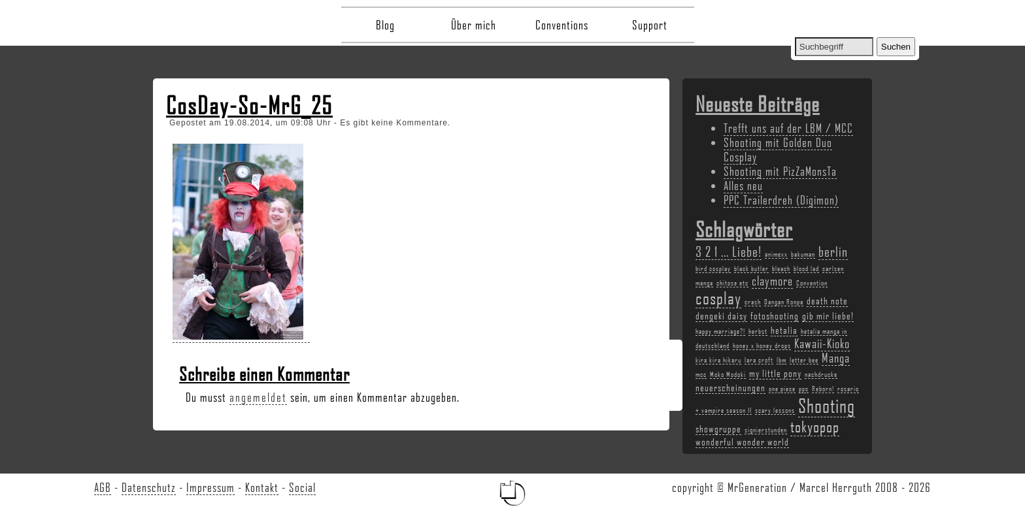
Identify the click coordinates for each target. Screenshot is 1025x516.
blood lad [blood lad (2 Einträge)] (806, 268)
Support (649, 25)
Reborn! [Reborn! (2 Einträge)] (823, 389)
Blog (385, 25)
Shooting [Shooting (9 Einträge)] (826, 405)
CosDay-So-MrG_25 (249, 105)
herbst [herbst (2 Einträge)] (757, 331)
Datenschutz (149, 487)
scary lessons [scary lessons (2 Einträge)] (775, 410)
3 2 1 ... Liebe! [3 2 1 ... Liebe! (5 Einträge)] (729, 251)
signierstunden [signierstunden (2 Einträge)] (766, 430)
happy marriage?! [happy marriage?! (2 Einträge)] (720, 331)
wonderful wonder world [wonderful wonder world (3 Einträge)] (742, 441)
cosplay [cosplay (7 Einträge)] (718, 298)
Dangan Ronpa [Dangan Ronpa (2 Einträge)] (783, 302)
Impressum (210, 487)
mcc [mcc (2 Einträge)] (701, 374)
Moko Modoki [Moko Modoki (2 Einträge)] (728, 374)
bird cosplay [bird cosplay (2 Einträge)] (713, 268)
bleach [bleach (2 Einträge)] (781, 268)
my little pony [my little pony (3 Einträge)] (775, 373)
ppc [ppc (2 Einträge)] (804, 389)
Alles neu (743, 185)
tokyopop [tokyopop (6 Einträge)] (814, 426)
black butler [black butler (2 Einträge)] (751, 268)
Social (302, 487)
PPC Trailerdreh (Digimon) (781, 200)
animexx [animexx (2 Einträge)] (776, 254)
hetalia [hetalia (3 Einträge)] (784, 330)
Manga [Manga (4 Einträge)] (836, 358)
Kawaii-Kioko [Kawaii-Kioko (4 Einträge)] (822, 343)
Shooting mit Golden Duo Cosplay (778, 149)
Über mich (473, 25)
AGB (102, 487)
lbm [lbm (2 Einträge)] (781, 360)
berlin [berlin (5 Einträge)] (833, 251)
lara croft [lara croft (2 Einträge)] (759, 360)
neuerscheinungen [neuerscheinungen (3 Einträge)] (730, 387)
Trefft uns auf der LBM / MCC (788, 128)
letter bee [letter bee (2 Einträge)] (804, 360)
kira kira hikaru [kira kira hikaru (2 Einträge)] (718, 360)
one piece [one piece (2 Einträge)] (782, 389)
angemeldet (258, 397)
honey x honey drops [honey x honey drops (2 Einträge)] (762, 345)
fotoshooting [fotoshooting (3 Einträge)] (774, 315)
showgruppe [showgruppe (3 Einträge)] (718, 428)
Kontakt (261, 487)
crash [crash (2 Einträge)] (753, 302)
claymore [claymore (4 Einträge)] (772, 281)
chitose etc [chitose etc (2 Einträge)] (732, 283)
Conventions (561, 25)
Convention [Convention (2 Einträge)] (812, 283)
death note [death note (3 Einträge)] (827, 300)
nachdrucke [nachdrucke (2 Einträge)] (821, 374)
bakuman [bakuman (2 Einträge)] (803, 254)
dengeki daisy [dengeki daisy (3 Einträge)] (721, 315)
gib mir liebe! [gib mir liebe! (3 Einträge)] (828, 315)
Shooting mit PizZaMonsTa (780, 171)
